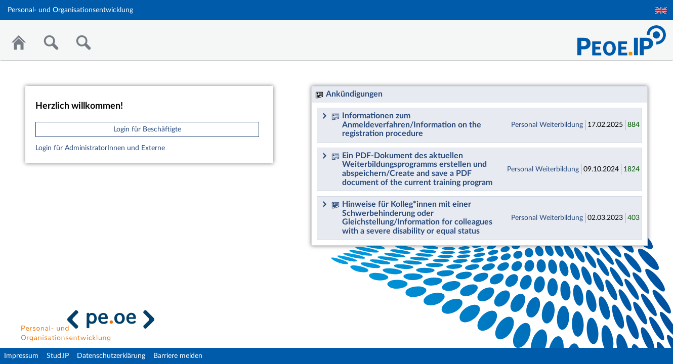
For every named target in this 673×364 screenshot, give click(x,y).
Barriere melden (177, 355)
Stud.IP (58, 355)
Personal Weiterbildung (547, 124)
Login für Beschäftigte (147, 129)
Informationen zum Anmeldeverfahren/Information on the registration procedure (406, 125)
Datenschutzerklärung (111, 355)
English (661, 10)
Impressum (21, 355)
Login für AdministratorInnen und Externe (100, 148)
